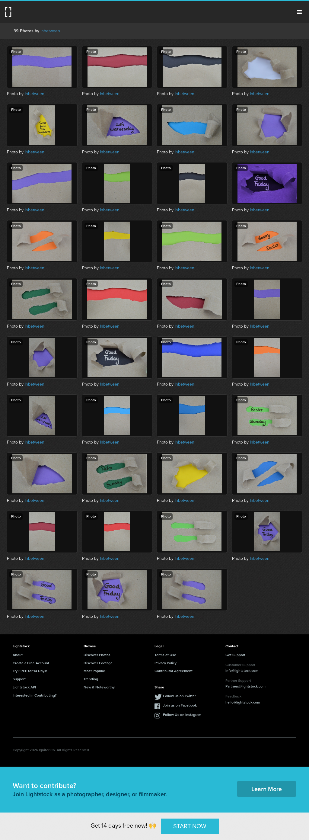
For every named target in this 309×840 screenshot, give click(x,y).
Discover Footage (98, 663)
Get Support (235, 655)
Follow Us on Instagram (182, 714)
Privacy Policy (165, 663)
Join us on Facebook (180, 705)
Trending (91, 679)
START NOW (189, 826)
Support (19, 679)
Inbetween (50, 31)
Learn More (266, 789)
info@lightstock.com (241, 670)
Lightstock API (24, 687)
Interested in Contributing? (35, 695)
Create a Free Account (31, 663)
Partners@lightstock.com (245, 686)
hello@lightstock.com (242, 702)
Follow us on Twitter (179, 696)
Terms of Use (165, 655)
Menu (299, 12)
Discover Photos (97, 655)
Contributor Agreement (173, 671)
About (18, 655)
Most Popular (94, 671)
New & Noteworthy (99, 687)
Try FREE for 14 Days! (30, 671)
